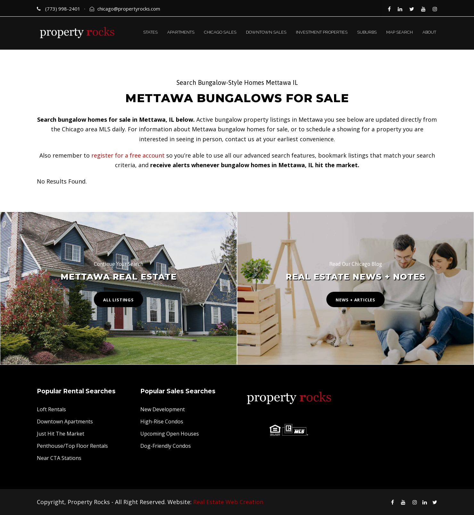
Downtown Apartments (65, 421)
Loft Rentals (51, 409)
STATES (150, 32)
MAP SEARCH (399, 32)
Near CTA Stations (59, 458)
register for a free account (128, 155)
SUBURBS (367, 32)
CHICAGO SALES (220, 32)
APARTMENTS (180, 32)
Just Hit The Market (60, 433)
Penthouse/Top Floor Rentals (72, 445)
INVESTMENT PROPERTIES (321, 32)
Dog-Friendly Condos (165, 445)
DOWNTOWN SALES (266, 32)
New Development (162, 409)
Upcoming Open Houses (169, 433)
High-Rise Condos (161, 421)
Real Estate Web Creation (228, 502)
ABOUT (429, 32)
